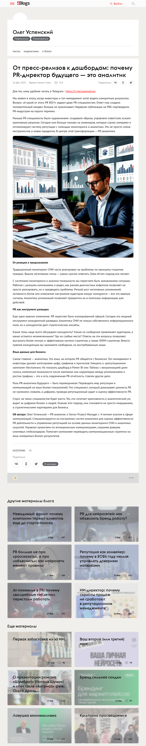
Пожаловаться (40, 38)
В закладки (50, 464)
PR (30, 450)
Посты (16, 51)
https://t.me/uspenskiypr (81, 91)
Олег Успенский (33, 32)
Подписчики (31, 51)
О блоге (47, 51)
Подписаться (21, 38)
